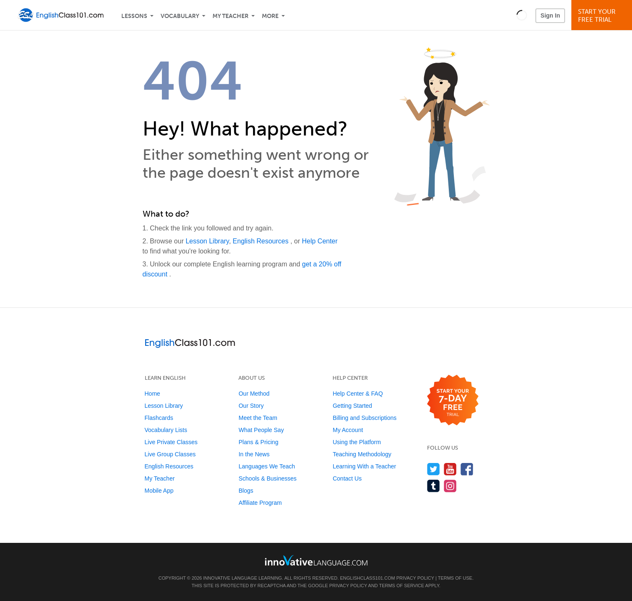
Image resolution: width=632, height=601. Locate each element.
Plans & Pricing (258, 442)
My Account (348, 430)
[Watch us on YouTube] (450, 469)
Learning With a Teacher (364, 466)
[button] (521, 15)
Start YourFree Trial (603, 15)
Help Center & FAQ (358, 393)
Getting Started (352, 405)
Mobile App (159, 490)
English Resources (261, 241)
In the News (253, 454)
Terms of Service (401, 585)
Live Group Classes (170, 454)
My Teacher (230, 16)
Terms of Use (455, 578)
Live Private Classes (171, 442)
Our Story (251, 405)
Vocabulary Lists (166, 430)
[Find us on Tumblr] (433, 485)
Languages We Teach (266, 466)
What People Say (261, 430)
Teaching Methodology (362, 454)
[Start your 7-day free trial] (452, 400)
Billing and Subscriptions (365, 417)
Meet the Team (257, 417)
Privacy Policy (415, 578)
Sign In (550, 15)
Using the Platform (357, 442)
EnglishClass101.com (367, 578)
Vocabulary (180, 16)
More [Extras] (270, 16)
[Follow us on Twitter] (433, 469)
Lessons (134, 16)
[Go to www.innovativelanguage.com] (316, 560)
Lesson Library (207, 241)
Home (152, 393)
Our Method (253, 393)
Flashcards (159, 417)
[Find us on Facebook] (467, 469)
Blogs (245, 490)
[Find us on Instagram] (450, 485)
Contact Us (347, 478)
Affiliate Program (259, 502)
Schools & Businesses (267, 478)
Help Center (320, 241)
